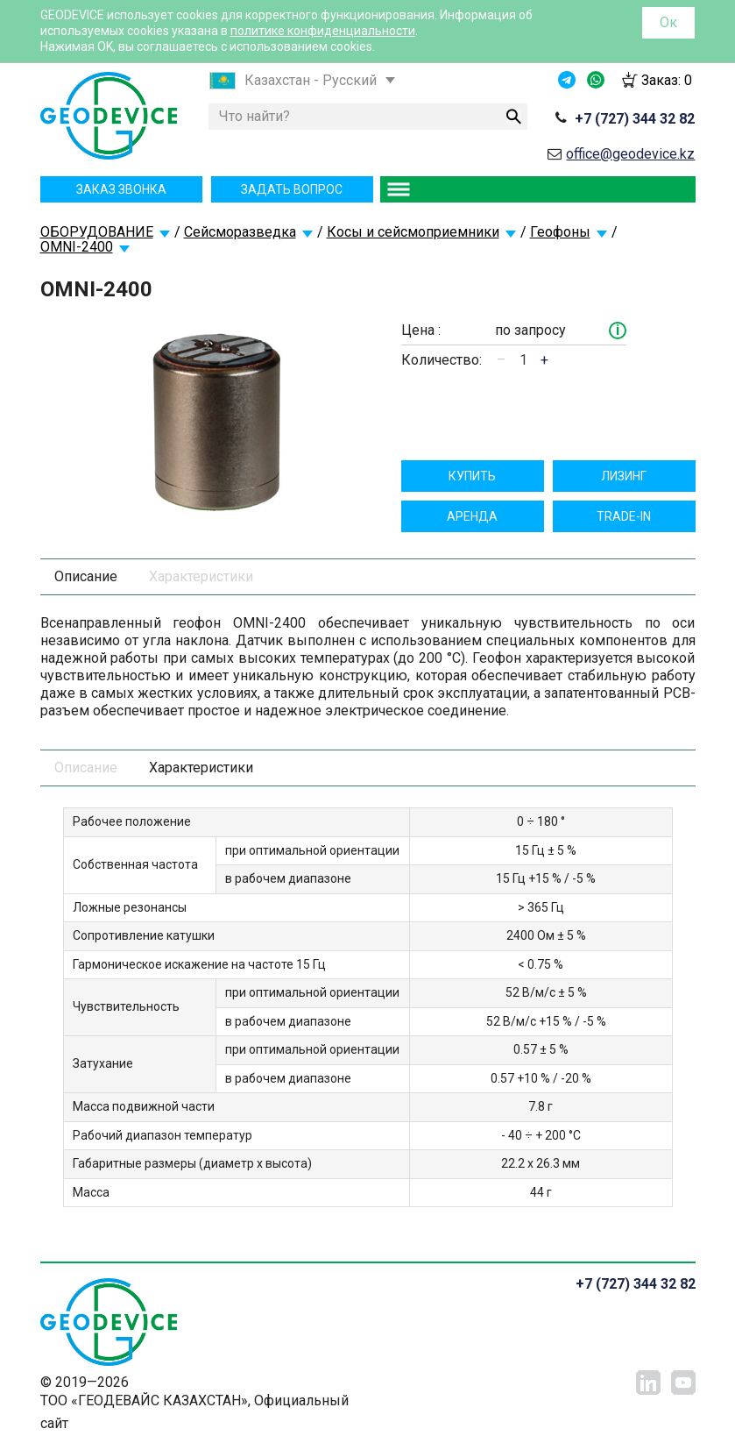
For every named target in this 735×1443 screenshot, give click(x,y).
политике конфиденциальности (322, 31)
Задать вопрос (292, 189)
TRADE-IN (624, 516)
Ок (668, 22)
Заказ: (666, 80)
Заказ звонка (121, 189)
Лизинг (624, 476)
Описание (85, 576)
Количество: (441, 360)
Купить (472, 476)
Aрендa (472, 516)
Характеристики (201, 576)
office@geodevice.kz (630, 154)
